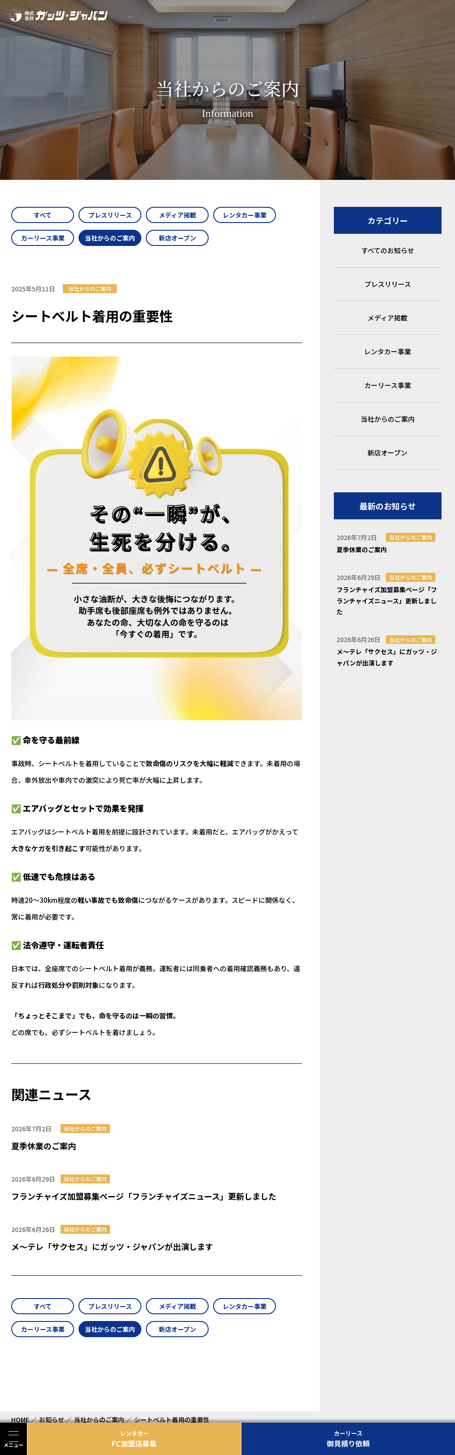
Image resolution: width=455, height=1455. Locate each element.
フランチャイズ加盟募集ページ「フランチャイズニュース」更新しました (143, 1196)
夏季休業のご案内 (43, 1146)
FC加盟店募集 (134, 1439)
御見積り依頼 (348, 1439)
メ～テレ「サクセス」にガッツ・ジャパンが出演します (112, 1246)
